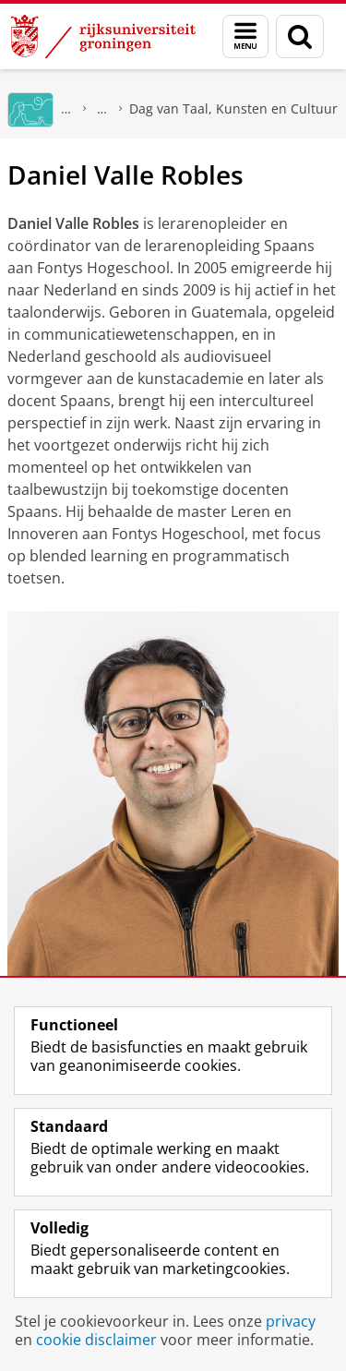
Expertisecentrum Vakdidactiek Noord (102, 108)
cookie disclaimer (96, 1339)
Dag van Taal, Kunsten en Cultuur (233, 108)
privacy (291, 1321)
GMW (66, 108)
